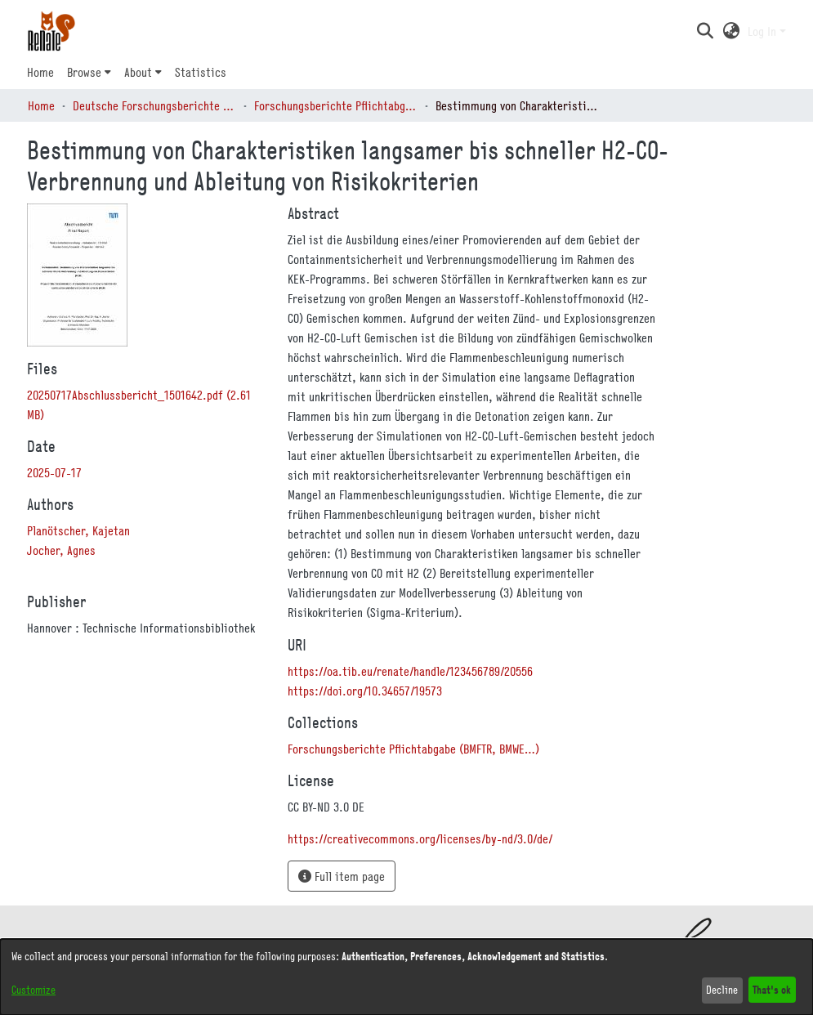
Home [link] (41, 105)
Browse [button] (84, 72)
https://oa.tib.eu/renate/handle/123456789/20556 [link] (410, 671)
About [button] (138, 72)
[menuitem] (89, 72)
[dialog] (406, 977)
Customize (33, 989)
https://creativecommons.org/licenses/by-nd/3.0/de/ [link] (420, 838)
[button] (705, 31)
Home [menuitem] (40, 72)
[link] (413, 748)
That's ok (772, 989)
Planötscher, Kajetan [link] (78, 530)
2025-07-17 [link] (54, 472)
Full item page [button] (341, 876)
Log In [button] (763, 31)
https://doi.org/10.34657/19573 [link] (365, 690)
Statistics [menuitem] (200, 72)
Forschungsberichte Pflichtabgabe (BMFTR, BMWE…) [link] (336, 105)
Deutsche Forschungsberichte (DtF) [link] (154, 105)
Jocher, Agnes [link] (61, 550)
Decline (722, 989)
